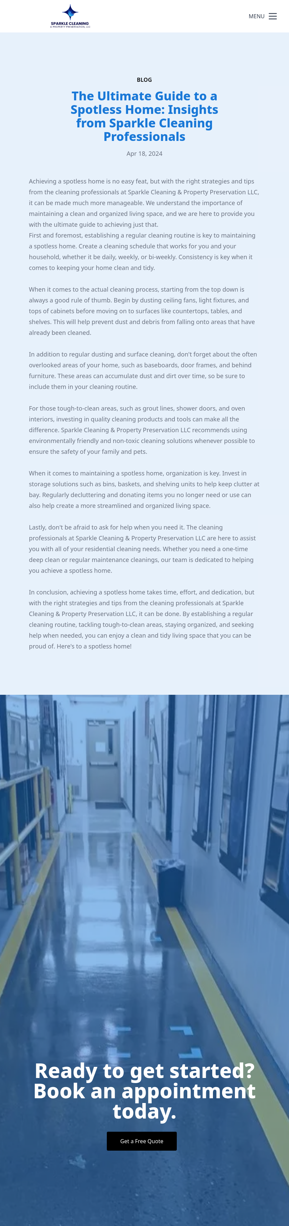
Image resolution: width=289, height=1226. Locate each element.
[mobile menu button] (273, 16)
